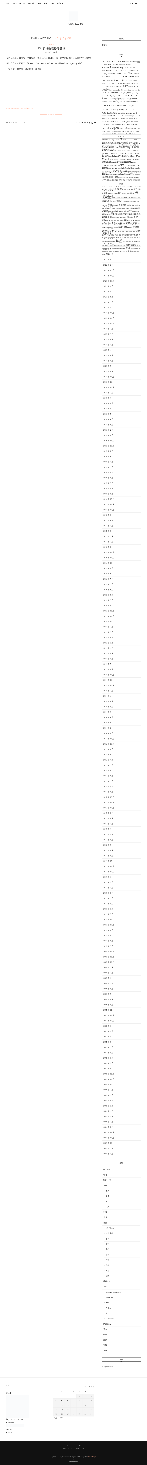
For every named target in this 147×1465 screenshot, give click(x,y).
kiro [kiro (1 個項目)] (124, 113)
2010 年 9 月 (108, 930)
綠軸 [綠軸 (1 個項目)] (118, 221)
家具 (107, 1191)
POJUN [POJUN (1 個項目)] (104, 134)
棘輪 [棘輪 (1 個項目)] (116, 193)
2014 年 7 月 (108, 701)
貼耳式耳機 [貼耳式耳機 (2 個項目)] (131, 235)
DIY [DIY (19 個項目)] (125, 86)
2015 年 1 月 (108, 669)
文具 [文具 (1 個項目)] (132, 189)
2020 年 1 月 (108, 371)
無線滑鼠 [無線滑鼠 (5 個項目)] (122, 205)
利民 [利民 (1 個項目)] (134, 172)
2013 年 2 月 (108, 786)
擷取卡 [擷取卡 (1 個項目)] (106, 189)
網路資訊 (107, 1324)
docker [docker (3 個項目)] (130, 87)
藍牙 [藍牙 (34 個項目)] (114, 231)
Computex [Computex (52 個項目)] (121, 80)
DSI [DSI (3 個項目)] (134, 87)
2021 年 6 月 (108, 291)
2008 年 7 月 (108, 978)
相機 (107, 1260)
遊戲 (105, 1340)
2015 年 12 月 (108, 611)
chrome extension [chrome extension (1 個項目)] (115, 77)
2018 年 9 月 (108, 451)
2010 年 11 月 (108, 919)
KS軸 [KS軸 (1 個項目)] (127, 113)
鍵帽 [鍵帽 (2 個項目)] (113, 242)
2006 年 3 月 (108, 1116)
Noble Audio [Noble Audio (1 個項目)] (110, 125)
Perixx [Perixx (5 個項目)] (104, 131)
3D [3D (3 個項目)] (103, 62)
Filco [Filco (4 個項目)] (119, 96)
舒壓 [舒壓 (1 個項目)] (116, 228)
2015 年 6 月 (108, 643)
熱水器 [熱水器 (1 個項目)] (113, 208)
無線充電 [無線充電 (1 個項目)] (115, 205)
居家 (105, 1185)
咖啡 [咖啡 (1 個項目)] (138, 175)
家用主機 (107, 1180)
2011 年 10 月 (108, 871)
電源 (107, 1276)
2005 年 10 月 (108, 1143)
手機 (107, 1249)
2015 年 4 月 (108, 653)
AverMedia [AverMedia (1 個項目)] (121, 71)
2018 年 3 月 (108, 483)
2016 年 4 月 (108, 595)
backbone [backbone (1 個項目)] (137, 71)
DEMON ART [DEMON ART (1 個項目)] (109, 87)
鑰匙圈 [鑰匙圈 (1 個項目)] (125, 242)
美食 (105, 1329)
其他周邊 (109, 1233)
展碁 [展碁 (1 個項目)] (113, 180)
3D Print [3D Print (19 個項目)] (109, 61)
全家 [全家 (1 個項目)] (123, 172)
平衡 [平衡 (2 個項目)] (134, 180)
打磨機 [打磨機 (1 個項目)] (114, 186)
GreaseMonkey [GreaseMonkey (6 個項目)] (113, 101)
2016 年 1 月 (108, 605)
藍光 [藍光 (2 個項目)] (109, 232)
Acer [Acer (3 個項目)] (109, 64)
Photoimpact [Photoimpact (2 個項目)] (116, 131)
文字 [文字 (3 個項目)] (135, 189)
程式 (105, 1286)
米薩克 (121, 39)
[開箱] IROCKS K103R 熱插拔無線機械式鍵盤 (120, 168)
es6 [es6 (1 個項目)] (119, 93)
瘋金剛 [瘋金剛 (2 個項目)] (135, 208)
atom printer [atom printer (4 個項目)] (106, 70)
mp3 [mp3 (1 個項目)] (137, 119)
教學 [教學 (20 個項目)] (119, 189)
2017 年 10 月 (108, 510)
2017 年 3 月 (108, 536)
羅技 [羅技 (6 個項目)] (126, 220)
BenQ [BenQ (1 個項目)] (103, 74)
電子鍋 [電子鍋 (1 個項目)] (120, 245)
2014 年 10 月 (108, 685)
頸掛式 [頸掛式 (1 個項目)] (111, 251)
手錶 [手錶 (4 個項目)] (107, 186)
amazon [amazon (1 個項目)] (121, 65)
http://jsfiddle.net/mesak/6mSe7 (20, 108)
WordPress (110, 1318)
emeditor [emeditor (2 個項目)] (137, 90)
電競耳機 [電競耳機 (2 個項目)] (108, 249)
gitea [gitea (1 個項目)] (124, 99)
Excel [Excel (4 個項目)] (129, 93)
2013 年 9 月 (108, 749)
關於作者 (31, 3)
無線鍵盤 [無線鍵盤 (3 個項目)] (108, 208)
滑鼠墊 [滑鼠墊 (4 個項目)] (125, 201)
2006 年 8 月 (108, 1095)
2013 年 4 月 (108, 776)
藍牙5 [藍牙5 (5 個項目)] (124, 231)
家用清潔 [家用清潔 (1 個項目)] (131, 177)
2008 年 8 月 (108, 973)
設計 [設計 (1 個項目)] (120, 235)
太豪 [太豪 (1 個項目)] (119, 177)
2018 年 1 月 (108, 494)
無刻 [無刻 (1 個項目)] (106, 205)
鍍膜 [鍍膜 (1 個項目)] (110, 242)
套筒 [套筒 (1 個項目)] (127, 177)
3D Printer (110, 1228)
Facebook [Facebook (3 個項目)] (105, 96)
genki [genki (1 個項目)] (111, 99)
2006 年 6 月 (108, 1106)
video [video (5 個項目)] (133, 150)
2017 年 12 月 (108, 499)
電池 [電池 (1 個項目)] (123, 245)
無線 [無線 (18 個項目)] (110, 204)
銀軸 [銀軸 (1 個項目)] (104, 242)
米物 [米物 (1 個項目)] (125, 217)
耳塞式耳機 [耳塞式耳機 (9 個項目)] (116, 223)
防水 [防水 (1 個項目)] (128, 242)
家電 (107, 1196)
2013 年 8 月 (108, 754)
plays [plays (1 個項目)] (131, 131)
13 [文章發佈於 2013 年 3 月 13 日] (67, 1405)
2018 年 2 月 (108, 488)
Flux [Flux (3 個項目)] (134, 96)
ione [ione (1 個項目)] (121, 106)
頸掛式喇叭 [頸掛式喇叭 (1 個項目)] (116, 251)
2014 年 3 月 (108, 722)
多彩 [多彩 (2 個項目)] (116, 177)
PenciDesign (92, 1457)
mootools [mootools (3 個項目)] (132, 118)
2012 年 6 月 (108, 829)
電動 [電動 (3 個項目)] (106, 245)
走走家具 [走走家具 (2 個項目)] (112, 238)
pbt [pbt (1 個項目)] (139, 128)
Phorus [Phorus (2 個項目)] (109, 131)
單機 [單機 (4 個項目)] (107, 177)
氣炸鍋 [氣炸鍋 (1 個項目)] (114, 198)
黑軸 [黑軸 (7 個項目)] (108, 254)
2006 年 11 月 (108, 1079)
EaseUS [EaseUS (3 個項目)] (120, 90)
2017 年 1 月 (108, 547)
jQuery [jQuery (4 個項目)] (120, 110)
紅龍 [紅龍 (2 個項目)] (108, 221)
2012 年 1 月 (108, 855)
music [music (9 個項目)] (107, 121)
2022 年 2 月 (108, 265)
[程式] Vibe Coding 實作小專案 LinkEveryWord (121, 156)
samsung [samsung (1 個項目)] (130, 140)
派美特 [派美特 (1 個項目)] (138, 198)
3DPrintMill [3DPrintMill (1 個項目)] (129, 62)
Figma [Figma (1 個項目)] (114, 96)
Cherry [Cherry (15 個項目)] (131, 73)
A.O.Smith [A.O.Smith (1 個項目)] (104, 65)
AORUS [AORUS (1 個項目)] (126, 68)
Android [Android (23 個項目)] (106, 67)
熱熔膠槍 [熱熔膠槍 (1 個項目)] (122, 208)
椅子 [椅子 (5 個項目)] (120, 193)
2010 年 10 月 (108, 925)
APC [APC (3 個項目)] (130, 68)
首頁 (7, 3)
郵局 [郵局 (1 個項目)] (135, 238)
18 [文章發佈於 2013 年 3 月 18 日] (56, 1409)
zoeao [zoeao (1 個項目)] (134, 162)
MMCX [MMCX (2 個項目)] (117, 119)
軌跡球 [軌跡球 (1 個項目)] (118, 238)
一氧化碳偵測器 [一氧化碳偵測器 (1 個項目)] (115, 165)
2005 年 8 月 (108, 1153)
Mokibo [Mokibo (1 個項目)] (126, 119)
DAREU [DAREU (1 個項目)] (136, 83)
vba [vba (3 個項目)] (115, 150)
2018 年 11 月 (108, 446)
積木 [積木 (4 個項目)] (112, 214)
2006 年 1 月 (108, 1127)
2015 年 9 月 (108, 627)
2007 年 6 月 (108, 1042)
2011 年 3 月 (108, 909)
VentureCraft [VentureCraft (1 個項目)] (120, 151)
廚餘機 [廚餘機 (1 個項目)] (138, 180)
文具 (107, 1206)
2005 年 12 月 (108, 1132)
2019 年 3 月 (108, 424)
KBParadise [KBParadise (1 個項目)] (135, 110)
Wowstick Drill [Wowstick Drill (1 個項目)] (114, 159)
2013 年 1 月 (108, 792)
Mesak (55, 52)
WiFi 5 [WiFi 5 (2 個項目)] (132, 154)
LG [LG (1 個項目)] (109, 116)
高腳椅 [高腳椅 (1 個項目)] (137, 251)
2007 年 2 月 (108, 1063)
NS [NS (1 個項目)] (123, 125)
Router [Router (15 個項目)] (123, 139)
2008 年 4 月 (108, 989)
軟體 (105, 1334)
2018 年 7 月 (108, 462)
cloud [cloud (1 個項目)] (121, 77)
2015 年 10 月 (108, 621)
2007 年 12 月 (108, 1010)
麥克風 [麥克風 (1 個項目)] (103, 254)
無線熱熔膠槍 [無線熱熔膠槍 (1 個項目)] (130, 205)
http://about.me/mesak (15, 1419)
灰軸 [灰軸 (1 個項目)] (138, 201)
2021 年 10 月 (108, 281)
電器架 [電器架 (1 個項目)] (116, 245)
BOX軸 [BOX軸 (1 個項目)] (113, 74)
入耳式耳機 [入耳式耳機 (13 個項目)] (116, 171)
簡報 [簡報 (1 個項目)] (119, 217)
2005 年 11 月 (108, 1138)
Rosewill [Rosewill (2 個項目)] (117, 140)
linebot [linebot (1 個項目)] (120, 116)
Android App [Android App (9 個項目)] (117, 67)
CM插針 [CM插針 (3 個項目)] (136, 77)
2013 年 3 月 (108, 781)
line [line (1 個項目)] (117, 116)
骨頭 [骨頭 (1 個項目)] (133, 251)
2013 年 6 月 (108, 765)
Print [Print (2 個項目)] (115, 134)
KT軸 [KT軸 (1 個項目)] (130, 113)
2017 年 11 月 (108, 504)
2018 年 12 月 (108, 440)
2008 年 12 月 (108, 957)
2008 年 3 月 (108, 994)
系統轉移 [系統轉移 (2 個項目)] (130, 217)
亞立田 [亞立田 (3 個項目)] (134, 165)
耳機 (107, 1265)
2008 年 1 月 (108, 1004)
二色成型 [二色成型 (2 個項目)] (129, 165)
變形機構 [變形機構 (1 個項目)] (124, 235)
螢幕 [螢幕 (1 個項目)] (134, 232)
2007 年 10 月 (108, 1020)
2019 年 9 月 (108, 392)
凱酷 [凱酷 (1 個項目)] (131, 172)
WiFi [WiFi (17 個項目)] (127, 153)
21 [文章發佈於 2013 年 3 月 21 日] (73, 1409)
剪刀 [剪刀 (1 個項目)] (137, 172)
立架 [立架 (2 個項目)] (109, 217)
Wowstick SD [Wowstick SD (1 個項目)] (130, 159)
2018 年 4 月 (108, 478)
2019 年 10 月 (108, 387)
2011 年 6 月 (108, 893)
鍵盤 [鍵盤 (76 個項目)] (119, 241)
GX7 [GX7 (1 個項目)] (124, 101)
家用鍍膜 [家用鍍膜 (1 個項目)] (136, 177)
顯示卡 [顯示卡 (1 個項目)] (122, 251)
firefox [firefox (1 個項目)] (122, 96)
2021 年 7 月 (108, 286)
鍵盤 (39, 3)
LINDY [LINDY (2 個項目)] (112, 116)
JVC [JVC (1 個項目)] (124, 110)
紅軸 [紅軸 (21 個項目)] (104, 220)
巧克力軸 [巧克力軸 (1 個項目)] (129, 180)
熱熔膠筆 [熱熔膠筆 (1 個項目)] (128, 208)
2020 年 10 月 (108, 323)
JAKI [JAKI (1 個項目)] (133, 106)
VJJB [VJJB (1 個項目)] (103, 154)
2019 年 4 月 (108, 419)
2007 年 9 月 (108, 1026)
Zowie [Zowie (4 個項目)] (104, 165)
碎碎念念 (107, 1281)
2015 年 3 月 (108, 659)
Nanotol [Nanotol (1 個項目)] (119, 122)
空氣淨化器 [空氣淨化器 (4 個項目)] (131, 214)
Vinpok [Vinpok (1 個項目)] (137, 151)
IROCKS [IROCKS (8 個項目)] (127, 105)
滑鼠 (45, 3)
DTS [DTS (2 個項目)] (138, 87)
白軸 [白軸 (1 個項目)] (113, 211)
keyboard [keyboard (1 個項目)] (120, 113)
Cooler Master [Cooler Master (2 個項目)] (132, 81)
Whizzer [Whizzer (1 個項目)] (118, 154)
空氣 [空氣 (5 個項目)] (125, 214)
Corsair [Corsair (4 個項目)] (108, 83)
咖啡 (105, 1175)
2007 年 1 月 (108, 1068)
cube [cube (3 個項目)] (119, 83)
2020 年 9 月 (108, 329)
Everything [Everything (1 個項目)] (124, 93)
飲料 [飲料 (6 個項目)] (130, 251)
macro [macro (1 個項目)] (135, 116)
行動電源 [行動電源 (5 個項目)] (110, 235)
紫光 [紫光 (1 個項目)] (112, 221)
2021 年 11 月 (108, 275)
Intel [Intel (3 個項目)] (118, 106)
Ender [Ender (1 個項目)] (103, 93)
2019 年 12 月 (108, 376)
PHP (107, 1302)
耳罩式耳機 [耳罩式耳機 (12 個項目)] (131, 223)
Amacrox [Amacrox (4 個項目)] (114, 64)
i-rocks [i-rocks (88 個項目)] (107, 105)
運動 (105, 1350)
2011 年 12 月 (108, 861)
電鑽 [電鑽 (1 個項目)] (119, 249)
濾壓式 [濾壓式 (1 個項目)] (130, 201)
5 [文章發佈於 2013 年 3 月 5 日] (61, 1400)
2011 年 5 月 (108, 898)
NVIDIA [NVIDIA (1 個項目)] (135, 125)
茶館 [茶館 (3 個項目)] (130, 227)
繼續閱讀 (51, 114)
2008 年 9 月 (108, 967)
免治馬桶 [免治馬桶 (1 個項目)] (107, 172)
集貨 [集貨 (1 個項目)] (131, 242)
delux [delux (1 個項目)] (103, 87)
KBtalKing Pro (19, 3)
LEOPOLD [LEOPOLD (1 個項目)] (105, 116)
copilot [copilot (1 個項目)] (103, 83)
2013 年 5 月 (108, 770)
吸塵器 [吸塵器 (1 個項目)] (135, 175)
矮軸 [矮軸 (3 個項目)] (103, 214)
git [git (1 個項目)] (122, 99)
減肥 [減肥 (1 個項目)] (111, 201)
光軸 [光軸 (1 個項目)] (103, 172)
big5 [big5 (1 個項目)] (106, 74)
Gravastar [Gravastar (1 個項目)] (104, 101)
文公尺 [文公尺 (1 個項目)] (128, 189)
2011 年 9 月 (108, 877)
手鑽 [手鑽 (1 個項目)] (110, 186)
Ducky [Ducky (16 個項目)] (105, 89)
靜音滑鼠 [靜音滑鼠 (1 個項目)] (105, 251)
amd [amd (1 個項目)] (124, 65)
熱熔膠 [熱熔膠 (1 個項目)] (118, 208)
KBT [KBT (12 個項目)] (104, 112)
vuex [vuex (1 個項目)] (109, 154)
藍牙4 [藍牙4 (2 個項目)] (120, 232)
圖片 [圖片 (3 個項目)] (112, 177)
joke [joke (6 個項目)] (115, 109)
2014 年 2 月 (108, 728)
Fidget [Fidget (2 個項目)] (111, 96)
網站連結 (60, 3)
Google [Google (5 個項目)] (129, 98)
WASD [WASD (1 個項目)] (113, 154)
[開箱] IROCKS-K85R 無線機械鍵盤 (116, 174)
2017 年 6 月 (108, 526)
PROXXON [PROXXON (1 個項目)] (121, 134)
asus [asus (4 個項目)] (136, 68)
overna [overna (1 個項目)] (121, 128)
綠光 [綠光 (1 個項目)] (115, 221)
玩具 (105, 1217)
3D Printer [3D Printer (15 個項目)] (119, 61)
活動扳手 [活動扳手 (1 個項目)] (133, 198)
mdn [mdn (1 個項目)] (139, 116)
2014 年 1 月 (108, 733)
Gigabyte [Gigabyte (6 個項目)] (117, 98)
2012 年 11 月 (108, 802)
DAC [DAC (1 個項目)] (131, 83)
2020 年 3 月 (108, 361)
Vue (107, 1313)
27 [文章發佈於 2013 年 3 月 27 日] (67, 1414)
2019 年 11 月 (108, 382)
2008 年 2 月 (108, 999)
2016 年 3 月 (108, 600)
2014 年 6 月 (108, 706)
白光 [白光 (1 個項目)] (110, 211)
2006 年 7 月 (108, 1100)
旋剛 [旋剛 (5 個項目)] (105, 193)
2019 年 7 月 (108, 403)
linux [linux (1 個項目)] (123, 116)
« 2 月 (55, 1417)
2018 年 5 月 (108, 472)
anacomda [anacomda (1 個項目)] (128, 65)
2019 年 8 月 (108, 398)
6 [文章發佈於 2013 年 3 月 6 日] (67, 1400)
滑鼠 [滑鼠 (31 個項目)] (119, 201)
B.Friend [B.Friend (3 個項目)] (131, 71)
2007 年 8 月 (108, 1031)
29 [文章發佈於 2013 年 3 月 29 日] (79, 1414)
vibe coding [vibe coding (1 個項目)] (127, 151)
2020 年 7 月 (108, 339)
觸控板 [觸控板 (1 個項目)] (116, 235)
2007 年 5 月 (108, 1047)
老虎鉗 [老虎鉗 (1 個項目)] (105, 224)
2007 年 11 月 (108, 1015)
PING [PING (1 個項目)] (124, 131)
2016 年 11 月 (108, 557)
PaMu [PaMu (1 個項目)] (129, 128)
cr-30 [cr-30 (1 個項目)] (113, 83)
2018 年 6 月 (108, 467)
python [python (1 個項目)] (126, 134)
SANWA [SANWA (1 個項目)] (135, 140)
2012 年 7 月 (108, 824)
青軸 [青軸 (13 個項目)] (128, 248)
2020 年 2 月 (108, 366)
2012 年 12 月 (108, 797)
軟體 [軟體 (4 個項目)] (121, 237)
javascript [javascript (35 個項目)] (107, 109)
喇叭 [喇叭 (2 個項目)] (103, 177)
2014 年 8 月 (108, 696)
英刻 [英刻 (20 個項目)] (120, 227)
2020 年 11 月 (108, 318)
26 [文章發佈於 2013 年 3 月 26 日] (61, 1414)
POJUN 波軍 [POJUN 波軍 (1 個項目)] (109, 134)
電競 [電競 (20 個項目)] (128, 245)
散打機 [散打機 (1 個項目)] (124, 189)
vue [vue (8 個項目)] (106, 153)
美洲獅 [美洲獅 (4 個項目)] (135, 220)
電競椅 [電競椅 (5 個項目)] (134, 245)
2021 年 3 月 (108, 302)
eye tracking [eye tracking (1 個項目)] (135, 93)
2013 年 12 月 (108, 738)
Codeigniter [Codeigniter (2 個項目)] (109, 81)
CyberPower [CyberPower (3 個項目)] (125, 83)
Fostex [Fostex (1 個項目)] (138, 96)
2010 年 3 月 (108, 946)
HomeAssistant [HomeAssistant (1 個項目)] (130, 101)
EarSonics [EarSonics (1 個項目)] (115, 90)
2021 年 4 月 (108, 297)
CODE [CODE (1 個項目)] (103, 80)
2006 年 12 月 (108, 1074)
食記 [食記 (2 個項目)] (125, 251)
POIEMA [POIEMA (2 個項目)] (136, 131)
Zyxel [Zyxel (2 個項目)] (109, 165)
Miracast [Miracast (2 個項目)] (112, 119)
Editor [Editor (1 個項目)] (125, 90)
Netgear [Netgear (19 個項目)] (126, 121)
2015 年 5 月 (108, 648)
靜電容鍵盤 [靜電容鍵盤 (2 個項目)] (134, 249)
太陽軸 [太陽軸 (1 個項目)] (123, 177)
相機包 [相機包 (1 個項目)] (121, 211)
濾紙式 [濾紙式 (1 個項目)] (134, 201)
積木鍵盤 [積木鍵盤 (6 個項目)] (119, 214)
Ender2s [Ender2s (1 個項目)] (107, 93)
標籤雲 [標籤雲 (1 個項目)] (124, 193)
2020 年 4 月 (108, 355)
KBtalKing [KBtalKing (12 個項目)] (112, 112)
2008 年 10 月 (108, 962)
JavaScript (51, 44)
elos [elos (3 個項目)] (133, 90)
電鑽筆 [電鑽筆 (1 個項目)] (123, 249)
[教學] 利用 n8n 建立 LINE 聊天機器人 (117, 162)
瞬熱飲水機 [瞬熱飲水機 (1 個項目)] (135, 211)
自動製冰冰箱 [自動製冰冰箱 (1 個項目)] (111, 228)
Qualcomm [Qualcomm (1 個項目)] (137, 134)
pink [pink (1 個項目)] (128, 131)
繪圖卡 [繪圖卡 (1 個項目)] (121, 221)
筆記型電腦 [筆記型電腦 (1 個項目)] (115, 217)
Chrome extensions (113, 1292)
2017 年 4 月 (108, 531)
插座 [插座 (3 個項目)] (128, 186)
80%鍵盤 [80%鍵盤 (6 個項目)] (136, 61)
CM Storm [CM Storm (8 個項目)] (128, 76)
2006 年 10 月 (108, 1084)
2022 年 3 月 (108, 259)
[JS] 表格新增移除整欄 (51, 48)
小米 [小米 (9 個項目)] (104, 179)
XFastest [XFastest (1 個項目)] (137, 159)
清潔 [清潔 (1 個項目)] (108, 201)
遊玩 (105, 1345)
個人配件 (107, 1169)
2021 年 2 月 (108, 307)
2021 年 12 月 (108, 270)
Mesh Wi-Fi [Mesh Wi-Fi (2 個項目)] (105, 119)
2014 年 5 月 (108, 712)
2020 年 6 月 (108, 345)
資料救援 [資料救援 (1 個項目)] (106, 238)
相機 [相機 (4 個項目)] (117, 211)
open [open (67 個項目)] (115, 128)
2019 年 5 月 (108, 414)
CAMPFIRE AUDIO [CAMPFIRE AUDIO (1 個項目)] (121, 74)
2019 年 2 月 (108, 430)
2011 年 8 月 (108, 882)
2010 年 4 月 (108, 941)
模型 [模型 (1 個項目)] (128, 193)
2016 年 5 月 (108, 589)
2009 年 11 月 (108, 951)
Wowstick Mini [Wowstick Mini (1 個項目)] (122, 159)
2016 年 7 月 (108, 579)
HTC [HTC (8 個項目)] (136, 101)
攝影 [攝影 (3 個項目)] (110, 189)
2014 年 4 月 (108, 717)
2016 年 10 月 (108, 563)
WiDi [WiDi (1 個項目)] (122, 154)
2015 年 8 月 (108, 632)
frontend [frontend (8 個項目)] (105, 98)
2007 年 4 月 (108, 1052)
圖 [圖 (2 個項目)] (110, 177)
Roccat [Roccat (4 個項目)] (104, 139)
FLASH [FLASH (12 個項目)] (128, 95)
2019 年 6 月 (108, 408)
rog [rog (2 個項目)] (113, 140)
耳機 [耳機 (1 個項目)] (124, 224)
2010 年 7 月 (108, 935)
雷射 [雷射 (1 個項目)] (138, 242)
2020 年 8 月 (108, 334)
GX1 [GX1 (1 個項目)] (121, 101)
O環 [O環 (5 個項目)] (125, 128)
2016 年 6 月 (108, 584)
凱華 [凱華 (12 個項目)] (127, 171)
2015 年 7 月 (108, 637)
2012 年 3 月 (108, 845)
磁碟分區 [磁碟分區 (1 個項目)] (107, 214)
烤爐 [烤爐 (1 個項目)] (103, 205)
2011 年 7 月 (108, 887)
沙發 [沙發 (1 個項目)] (117, 198)
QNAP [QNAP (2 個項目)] (131, 134)
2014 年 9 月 (108, 690)
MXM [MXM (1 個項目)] (112, 122)
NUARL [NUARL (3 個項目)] (127, 124)
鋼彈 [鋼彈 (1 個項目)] (107, 242)
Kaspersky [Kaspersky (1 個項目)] (128, 110)
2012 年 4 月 (108, 840)
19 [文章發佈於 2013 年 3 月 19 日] (61, 1409)
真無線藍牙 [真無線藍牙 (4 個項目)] (127, 211)
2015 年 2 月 (108, 664)
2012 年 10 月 (108, 808)
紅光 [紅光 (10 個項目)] (136, 216)
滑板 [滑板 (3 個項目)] (114, 201)
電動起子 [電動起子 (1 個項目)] (110, 245)
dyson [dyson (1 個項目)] (110, 90)
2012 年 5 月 (108, 834)
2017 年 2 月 (108, 541)
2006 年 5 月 (108, 1111)
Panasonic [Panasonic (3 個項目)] (134, 128)
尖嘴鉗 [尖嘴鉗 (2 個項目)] (108, 180)
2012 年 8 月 (108, 818)
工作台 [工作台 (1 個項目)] (116, 180)
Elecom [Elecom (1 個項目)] (129, 90)
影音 (105, 1212)
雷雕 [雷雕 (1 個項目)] (103, 245)
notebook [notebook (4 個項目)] (118, 124)
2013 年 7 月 (108, 760)
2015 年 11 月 (108, 616)
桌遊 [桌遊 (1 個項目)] (113, 193)
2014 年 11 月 (108, 680)
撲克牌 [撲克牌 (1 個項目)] (137, 186)
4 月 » (61, 1417)
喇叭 (107, 1239)
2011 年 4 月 (108, 903)
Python (108, 1308)
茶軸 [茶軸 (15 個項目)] (126, 227)
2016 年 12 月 (108, 552)
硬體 (105, 1223)
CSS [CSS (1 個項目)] (116, 83)
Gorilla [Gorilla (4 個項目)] (134, 98)
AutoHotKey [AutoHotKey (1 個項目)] (114, 71)
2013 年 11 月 (108, 744)
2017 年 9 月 (108, 515)
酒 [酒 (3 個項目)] (137, 237)
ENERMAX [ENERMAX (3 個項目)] (114, 93)
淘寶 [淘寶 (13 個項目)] (104, 201)
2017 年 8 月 (108, 520)
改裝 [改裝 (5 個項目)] (114, 189)
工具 (52, 3)
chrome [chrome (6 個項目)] (107, 76)
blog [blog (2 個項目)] (109, 74)
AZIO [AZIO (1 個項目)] (126, 71)
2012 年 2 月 (108, 850)
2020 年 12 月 (108, 313)
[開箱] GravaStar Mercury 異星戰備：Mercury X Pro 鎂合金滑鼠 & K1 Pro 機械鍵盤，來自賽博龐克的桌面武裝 (121, 146)
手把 (107, 1244)
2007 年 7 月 (108, 1036)
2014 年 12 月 (108, 675)
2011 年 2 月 (108, 914)
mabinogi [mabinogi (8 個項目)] (129, 115)
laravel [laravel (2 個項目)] (135, 113)
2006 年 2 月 (108, 1122)
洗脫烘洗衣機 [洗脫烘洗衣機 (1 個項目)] (126, 198)
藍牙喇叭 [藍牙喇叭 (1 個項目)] (129, 232)
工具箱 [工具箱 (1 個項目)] (121, 180)
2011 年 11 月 (108, 866)
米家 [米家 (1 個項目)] (122, 217)
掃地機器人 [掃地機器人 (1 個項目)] (123, 186)
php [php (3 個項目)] (121, 131)
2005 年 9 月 (108, 1148)
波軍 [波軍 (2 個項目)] (120, 198)
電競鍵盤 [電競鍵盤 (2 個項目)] (115, 249)
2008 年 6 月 (108, 983)
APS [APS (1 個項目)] (134, 68)
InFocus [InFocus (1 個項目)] (114, 106)
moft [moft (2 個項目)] (122, 119)
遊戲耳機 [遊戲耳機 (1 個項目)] (130, 238)
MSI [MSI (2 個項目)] (103, 122)
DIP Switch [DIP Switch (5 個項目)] (117, 86)
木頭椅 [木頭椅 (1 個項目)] (110, 193)
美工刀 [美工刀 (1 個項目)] (130, 221)
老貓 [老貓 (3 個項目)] (109, 224)
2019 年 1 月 (108, 435)
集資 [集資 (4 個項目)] (135, 241)
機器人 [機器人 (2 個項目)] (132, 193)
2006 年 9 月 (108, 1090)
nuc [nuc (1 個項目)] (132, 125)
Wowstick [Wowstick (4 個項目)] (105, 159)
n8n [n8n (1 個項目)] (115, 122)
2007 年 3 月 (108, 1058)
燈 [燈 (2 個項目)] (132, 208)
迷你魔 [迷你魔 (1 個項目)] (126, 238)
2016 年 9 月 (108, 568)
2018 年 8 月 (108, 456)
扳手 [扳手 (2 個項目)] (117, 186)
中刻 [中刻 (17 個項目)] (122, 165)
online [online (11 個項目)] (109, 128)
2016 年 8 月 (108, 573)
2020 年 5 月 (108, 350)
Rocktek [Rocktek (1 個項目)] (109, 140)
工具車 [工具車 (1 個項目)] (125, 180)
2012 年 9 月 (108, 813)
